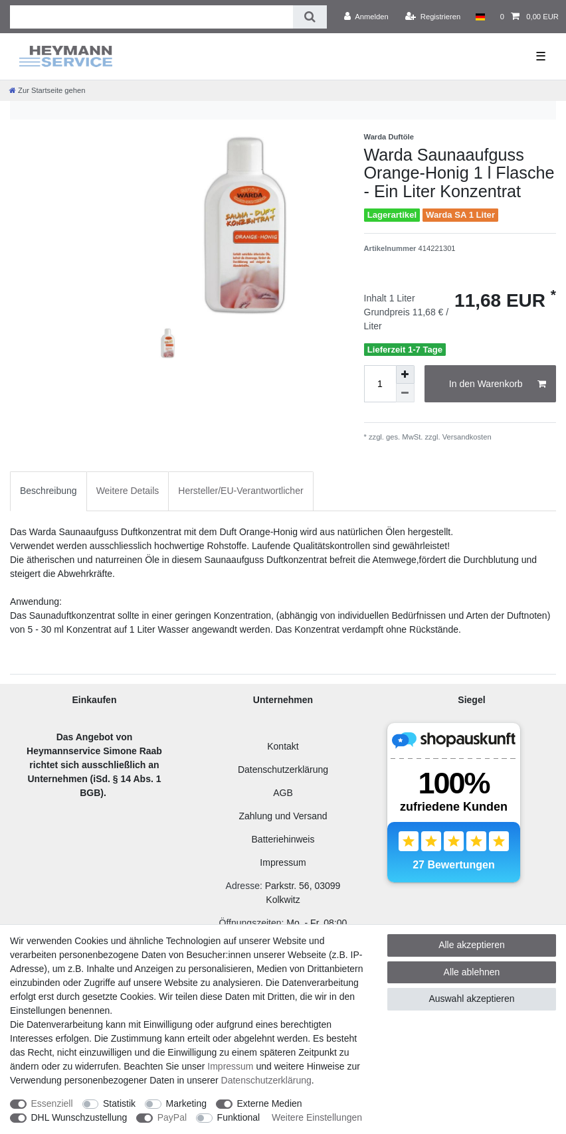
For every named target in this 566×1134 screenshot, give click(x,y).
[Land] (480, 16)
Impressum (283, 862)
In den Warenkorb (497, 384)
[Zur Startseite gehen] (47, 90)
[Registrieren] (433, 16)
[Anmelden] (366, 16)
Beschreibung (48, 490)
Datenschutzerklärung (283, 769)
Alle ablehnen (472, 972)
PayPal (172, 1117)
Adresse (243, 885)
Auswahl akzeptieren (471, 998)
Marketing (186, 1103)
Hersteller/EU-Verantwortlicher (240, 490)
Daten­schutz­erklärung (266, 1080)
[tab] (48, 491)
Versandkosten (466, 437)
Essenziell (52, 1103)
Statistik (119, 1103)
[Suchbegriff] (151, 17)
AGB (283, 792)
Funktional (238, 1117)
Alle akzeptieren (471, 944)
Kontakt (282, 746)
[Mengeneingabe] (380, 383)
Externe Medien (269, 1103)
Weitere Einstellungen (317, 1117)
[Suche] (310, 17)
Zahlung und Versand (282, 816)
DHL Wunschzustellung (79, 1117)
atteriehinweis (286, 839)
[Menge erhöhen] (405, 374)
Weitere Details (127, 490)
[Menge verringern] (405, 393)
